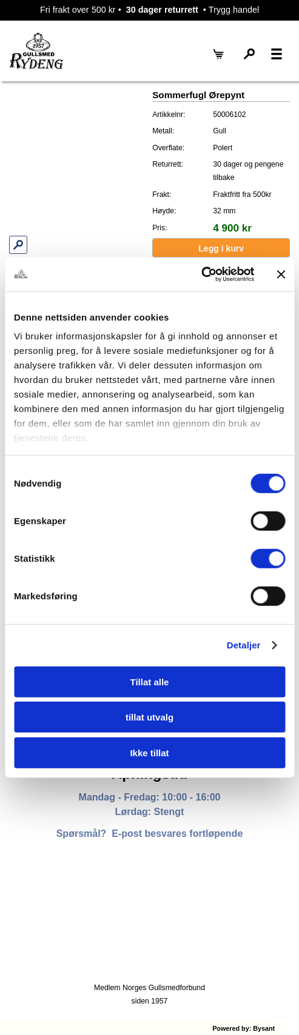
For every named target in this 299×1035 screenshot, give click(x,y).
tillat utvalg (149, 717)
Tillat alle (149, 681)
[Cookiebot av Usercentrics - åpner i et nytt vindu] (201, 274)
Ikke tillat (149, 752)
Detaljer (244, 645)
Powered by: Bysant (243, 1028)
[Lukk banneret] (281, 274)
